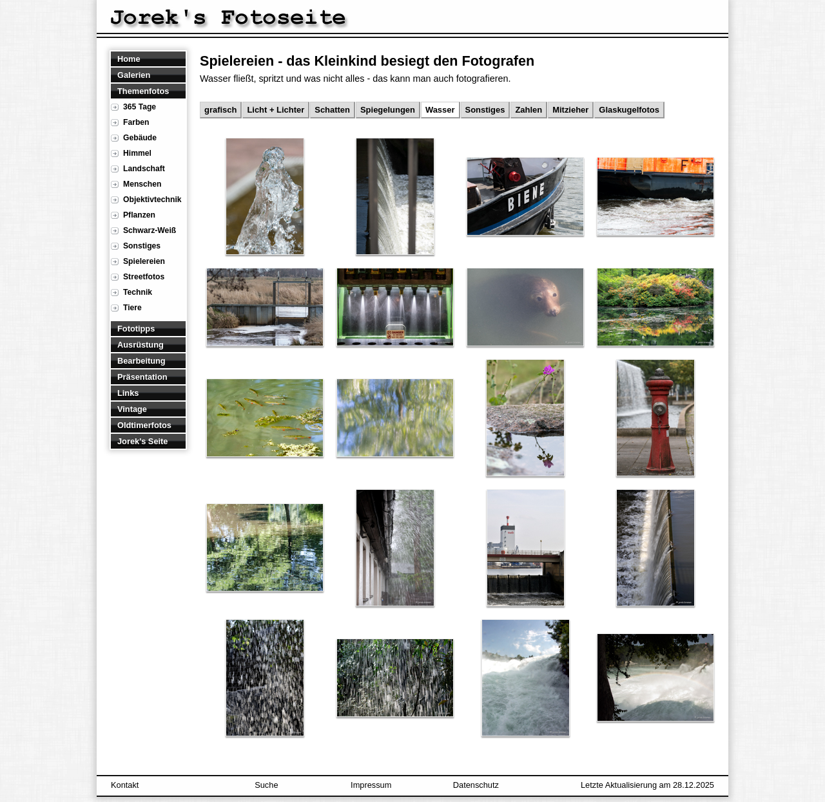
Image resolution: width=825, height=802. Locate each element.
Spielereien (144, 261)
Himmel (137, 153)
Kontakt (125, 785)
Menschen (142, 184)
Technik (137, 292)
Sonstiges (141, 245)
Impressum (371, 785)
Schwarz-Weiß (149, 230)
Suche (266, 785)
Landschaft (144, 168)
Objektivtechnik (152, 199)
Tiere (132, 307)
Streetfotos (143, 276)
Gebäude (140, 137)
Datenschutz (476, 785)
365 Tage (139, 106)
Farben (136, 122)
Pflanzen (139, 214)
